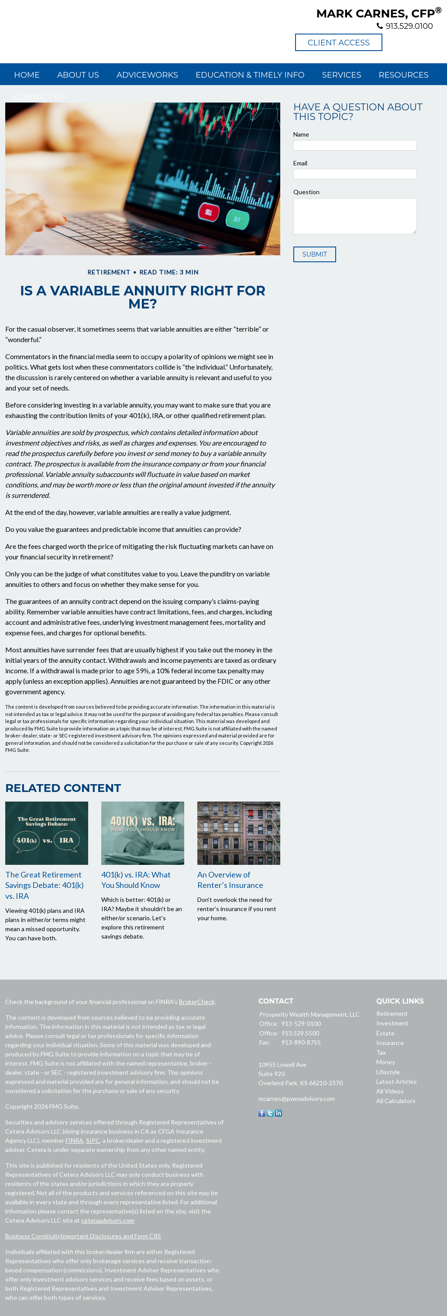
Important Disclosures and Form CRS (111, 1236)
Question (306, 191)
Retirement (392, 1013)
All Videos (390, 1091)
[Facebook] (261, 1114)
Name (301, 134)
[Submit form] (314, 254)
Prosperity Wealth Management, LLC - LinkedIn (433, 42)
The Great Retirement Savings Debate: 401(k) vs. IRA (44, 885)
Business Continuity (33, 1236)
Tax (381, 1052)
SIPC (93, 1140)
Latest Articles (396, 1081)
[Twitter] (270, 1114)
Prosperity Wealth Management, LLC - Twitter (414, 42)
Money (385, 1062)
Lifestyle (388, 1072)
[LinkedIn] (278, 1114)
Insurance (390, 1042)
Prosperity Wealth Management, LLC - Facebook (395, 42)
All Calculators (396, 1100)
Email (300, 163)
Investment (392, 1023)
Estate (385, 1033)
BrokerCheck (197, 1001)
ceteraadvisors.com (107, 1220)
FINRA (74, 1140)
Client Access (339, 43)
